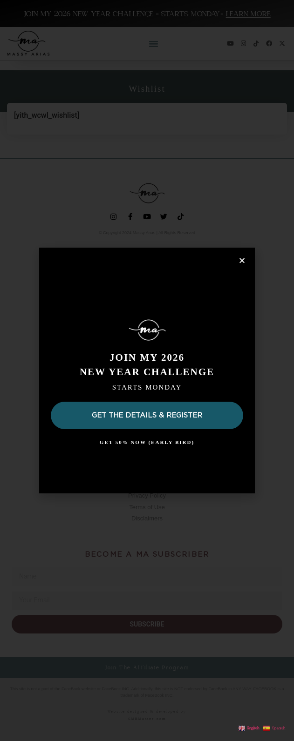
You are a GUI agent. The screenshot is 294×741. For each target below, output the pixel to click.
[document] (147, 370)
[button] (242, 260)
